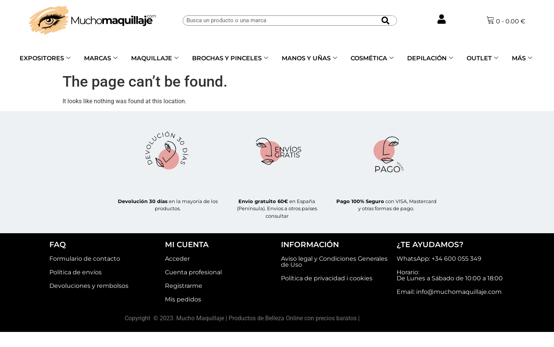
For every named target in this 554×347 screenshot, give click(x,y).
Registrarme (183, 285)
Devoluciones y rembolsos (88, 285)
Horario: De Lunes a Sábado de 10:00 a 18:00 (450, 275)
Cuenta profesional (193, 272)
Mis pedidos (183, 299)
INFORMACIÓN (310, 244)
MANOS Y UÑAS (309, 58)
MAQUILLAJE (155, 58)
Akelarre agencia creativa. (395, 318)
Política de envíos (75, 272)
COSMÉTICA (372, 58)
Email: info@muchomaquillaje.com (449, 291)
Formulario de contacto (84, 258)
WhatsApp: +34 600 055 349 (439, 258)
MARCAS (101, 58)
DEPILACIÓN (430, 58)
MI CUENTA (187, 244)
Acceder (177, 258)
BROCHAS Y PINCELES (230, 58)
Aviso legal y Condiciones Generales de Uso (334, 261)
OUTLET (482, 58)
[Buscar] (385, 20)
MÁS (522, 58)
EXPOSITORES (45, 58)
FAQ (57, 244)
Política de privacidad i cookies (326, 278)
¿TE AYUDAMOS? (430, 244)
